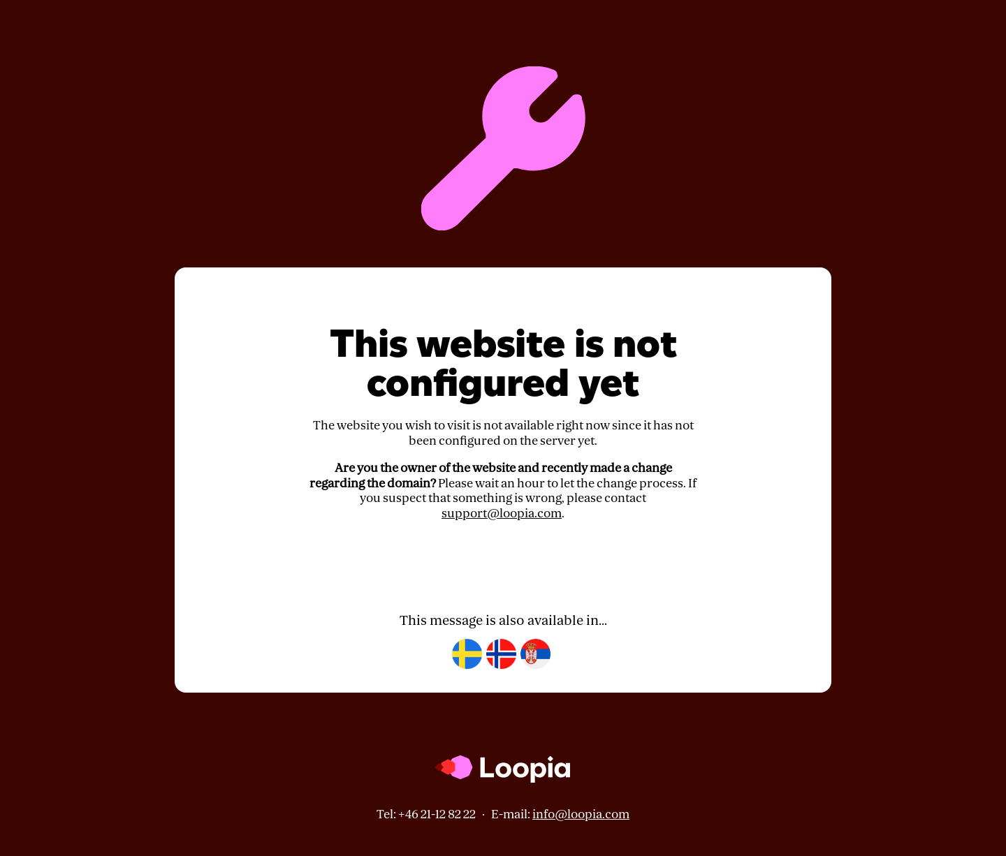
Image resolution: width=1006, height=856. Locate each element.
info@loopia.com (580, 814)
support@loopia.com (502, 513)
